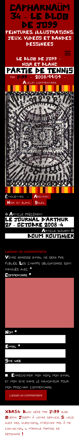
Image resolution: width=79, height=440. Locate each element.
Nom (11, 332)
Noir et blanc (19, 202)
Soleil (40, 202)
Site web (13, 361)
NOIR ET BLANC (39, 64)
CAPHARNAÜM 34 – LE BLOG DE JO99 (39, 16)
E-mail (12, 346)
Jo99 (22, 77)
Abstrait (41, 196)
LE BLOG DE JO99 (36, 58)
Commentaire (18, 275)
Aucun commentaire (39, 82)
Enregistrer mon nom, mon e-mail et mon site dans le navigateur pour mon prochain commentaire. (37, 381)
